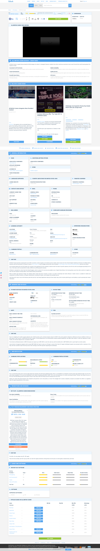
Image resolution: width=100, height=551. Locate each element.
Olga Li (72, 109)
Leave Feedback (33, 195)
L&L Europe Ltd (12, 160)
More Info (63, 549)
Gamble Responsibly (55, 540)
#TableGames (80, 119)
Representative (12, 252)
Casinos (28, 1)
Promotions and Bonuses (62, 146)
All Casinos (15, 10)
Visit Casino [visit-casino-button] (58, 19)
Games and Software (75, 146)
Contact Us (43, 540)
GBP (31, 300)
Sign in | (81, 1)
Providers (12, 470)
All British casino (41, 122)
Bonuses (33, 1)
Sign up (85, 1)
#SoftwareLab (68, 119)
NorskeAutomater (75, 262)
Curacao (11, 168)
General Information (24, 146)
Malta (14, 168)
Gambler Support (34, 168)
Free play (39, 505)
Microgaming (12, 472)
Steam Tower (12, 511)
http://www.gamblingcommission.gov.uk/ (58, 236)
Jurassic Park (11, 521)
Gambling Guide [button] (53, 1)
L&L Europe (85, 124)
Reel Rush (11, 505)
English (10, 181)
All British (11, 123)
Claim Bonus (50, 139)
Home (9, 10)
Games (38, 1)
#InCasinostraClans (69, 121)
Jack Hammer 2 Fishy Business (15, 524)
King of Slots (12, 527)
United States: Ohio (63, 13)
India (81, 181)
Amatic (10, 477)
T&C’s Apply (23, 418)
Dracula (10, 513)
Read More (15, 139)
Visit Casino (57, 136)
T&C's (48, 540)
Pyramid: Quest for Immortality (13, 530)
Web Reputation (49, 146)
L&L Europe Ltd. (35, 262)
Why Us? (42, 1)
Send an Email (33, 191)
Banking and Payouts (37, 146)
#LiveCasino (75, 119)
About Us (37, 540)
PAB (30, 252)
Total (24, 470)
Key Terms (18, 446)
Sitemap (63, 540)
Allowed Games (18, 444)
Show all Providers (13, 479)
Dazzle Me (11, 508)
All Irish (59, 262)
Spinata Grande (12, 516)
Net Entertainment (13, 475)
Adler (66, 262)
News (47, 1)
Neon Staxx (11, 519)
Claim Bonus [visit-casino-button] (18, 442)
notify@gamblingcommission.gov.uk (57, 232)
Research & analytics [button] (63, 1)
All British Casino (80, 129)
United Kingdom (19, 168)
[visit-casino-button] (17, 19)
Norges (63, 262)
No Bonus (70, 262)
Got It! (68, 549)
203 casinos (55, 13)
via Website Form (13, 236)
